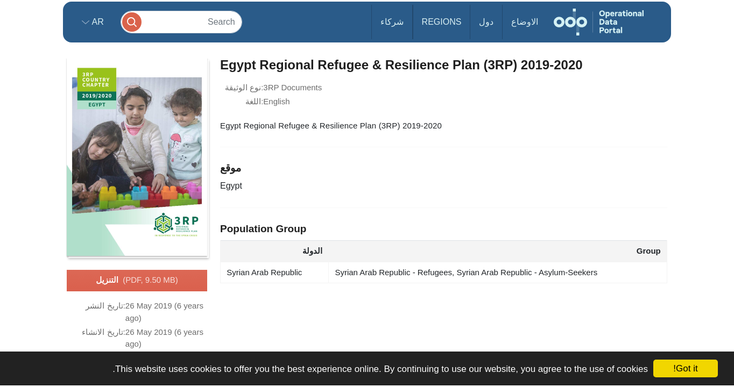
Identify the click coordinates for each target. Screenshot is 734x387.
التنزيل (137, 280)
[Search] (181, 22)
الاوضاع (524, 21)
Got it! (685, 368)
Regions (442, 21)
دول (486, 21)
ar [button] (96, 21)
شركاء (392, 21)
